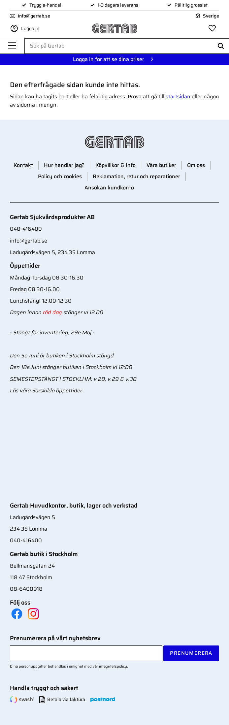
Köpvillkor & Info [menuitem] (115, 165)
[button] (12, 46)
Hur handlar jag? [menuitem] (64, 165)
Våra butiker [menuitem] (161, 165)
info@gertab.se (34, 16)
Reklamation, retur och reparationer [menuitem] (136, 176)
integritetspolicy (113, 666)
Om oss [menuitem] (196, 165)
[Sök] (221, 46)
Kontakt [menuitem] (23, 165)
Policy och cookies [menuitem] (60, 176)
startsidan (178, 96)
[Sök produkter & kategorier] (127, 46)
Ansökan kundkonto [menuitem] (109, 187)
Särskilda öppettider (57, 390)
